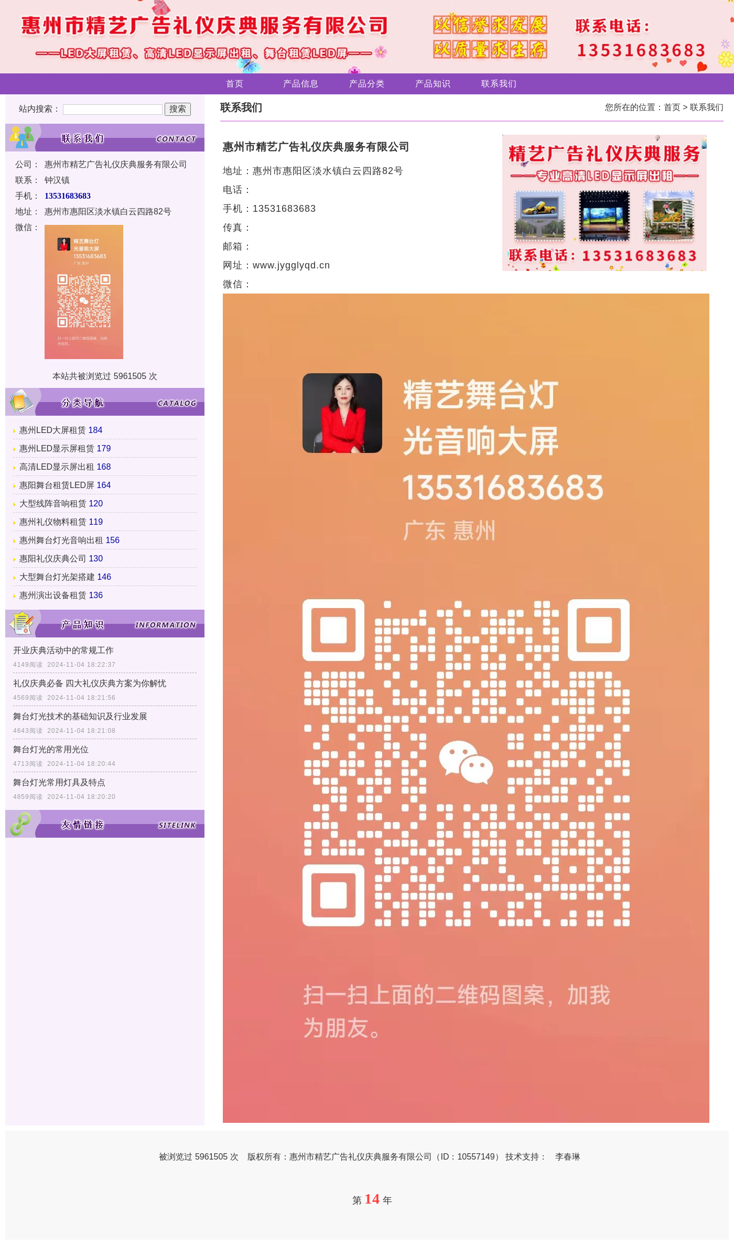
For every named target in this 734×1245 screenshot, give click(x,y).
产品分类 (367, 83)
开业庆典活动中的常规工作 (63, 650)
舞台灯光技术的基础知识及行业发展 (80, 716)
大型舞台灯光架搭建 (57, 576)
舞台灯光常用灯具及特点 (59, 782)
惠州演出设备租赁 (53, 595)
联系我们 (499, 83)
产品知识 (433, 83)
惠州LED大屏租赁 (52, 430)
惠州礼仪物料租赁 (53, 521)
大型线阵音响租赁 (53, 503)
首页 (235, 83)
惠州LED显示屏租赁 (56, 448)
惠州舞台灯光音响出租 (61, 540)
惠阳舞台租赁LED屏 (56, 485)
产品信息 (301, 83)
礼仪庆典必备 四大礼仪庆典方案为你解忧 (89, 683)
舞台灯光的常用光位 (51, 749)
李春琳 (567, 1156)
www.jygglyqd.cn (291, 265)
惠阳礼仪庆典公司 (53, 558)
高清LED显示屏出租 (56, 466)
